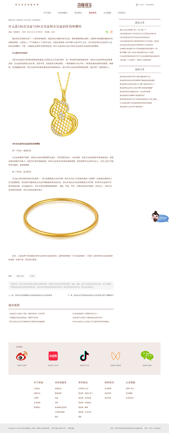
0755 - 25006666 (145, 4)
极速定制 (58, 393)
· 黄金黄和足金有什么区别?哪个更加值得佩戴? (136, 88)
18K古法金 (81, 42)
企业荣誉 (37, 403)
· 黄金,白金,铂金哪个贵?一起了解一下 (132, 30)
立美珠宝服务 (60, 412)
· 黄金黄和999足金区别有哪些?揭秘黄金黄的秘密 (137, 80)
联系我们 (122, 13)
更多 (56, 417)
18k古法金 (20, 276)
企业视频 (107, 13)
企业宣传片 (130, 398)
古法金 (109, 42)
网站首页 (11, 20)
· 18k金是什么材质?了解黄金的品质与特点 (87, 317)
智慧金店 (58, 388)
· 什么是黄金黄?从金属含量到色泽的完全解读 (135, 103)
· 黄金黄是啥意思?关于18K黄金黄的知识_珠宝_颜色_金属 (140, 99)
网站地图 (71, 428)
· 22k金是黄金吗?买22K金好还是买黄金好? (134, 37)
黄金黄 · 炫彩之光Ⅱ (85, 393)
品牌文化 (37, 393)
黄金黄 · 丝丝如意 (84, 398)
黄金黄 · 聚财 (83, 407)
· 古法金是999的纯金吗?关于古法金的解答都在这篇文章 (139, 56)
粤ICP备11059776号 (59, 428)
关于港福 (47, 13)
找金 (56, 398)
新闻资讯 (92, 13)
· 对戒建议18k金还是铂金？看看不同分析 (23, 317)
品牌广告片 (130, 388)
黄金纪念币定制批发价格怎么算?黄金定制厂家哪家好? (94, 295)
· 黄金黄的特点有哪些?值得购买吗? (132, 95)
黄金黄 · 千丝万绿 (84, 412)
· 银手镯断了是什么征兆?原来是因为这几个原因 (136, 52)
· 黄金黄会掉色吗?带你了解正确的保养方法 (134, 77)
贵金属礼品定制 (60, 407)
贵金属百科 (36, 20)
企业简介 (37, 388)
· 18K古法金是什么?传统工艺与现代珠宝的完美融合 (90, 321)
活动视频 (129, 393)
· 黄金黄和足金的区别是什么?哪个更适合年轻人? (136, 84)
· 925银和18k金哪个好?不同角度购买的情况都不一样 (138, 49)
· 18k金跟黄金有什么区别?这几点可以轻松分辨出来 (137, 34)
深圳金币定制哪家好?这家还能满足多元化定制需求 (33, 295)
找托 (56, 403)
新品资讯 (108, 393)
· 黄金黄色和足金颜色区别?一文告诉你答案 (134, 92)
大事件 (36, 398)
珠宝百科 (27, 20)
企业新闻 (108, 388)
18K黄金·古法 (83, 388)
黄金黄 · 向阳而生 (84, 403)
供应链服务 (62, 13)
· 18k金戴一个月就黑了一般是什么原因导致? (135, 60)
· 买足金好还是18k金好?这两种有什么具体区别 (136, 45)
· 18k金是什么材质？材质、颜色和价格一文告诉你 (26, 314)
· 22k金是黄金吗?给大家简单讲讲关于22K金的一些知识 (139, 41)
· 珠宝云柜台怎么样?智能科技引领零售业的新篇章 (26, 321)
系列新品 (78, 13)
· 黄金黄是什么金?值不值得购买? (131, 107)
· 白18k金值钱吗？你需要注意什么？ (85, 314)
